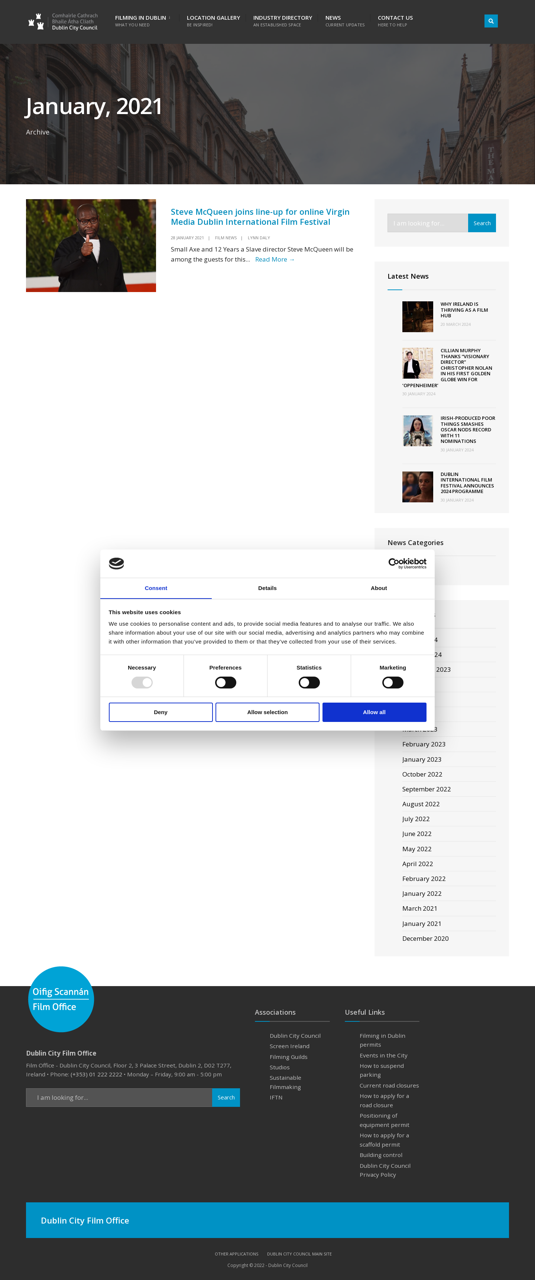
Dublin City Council (295, 1035)
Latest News (408, 276)
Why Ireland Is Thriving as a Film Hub (464, 310)
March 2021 (420, 908)
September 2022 (426, 789)
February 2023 (424, 744)
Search (482, 223)
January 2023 (422, 759)
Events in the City (384, 1055)
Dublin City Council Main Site (299, 1254)
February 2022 (424, 878)
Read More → (275, 259)
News (344, 20)
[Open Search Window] (491, 20)
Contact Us (395, 20)
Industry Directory (282, 20)
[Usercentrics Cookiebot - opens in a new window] (394, 563)
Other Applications (236, 1254)
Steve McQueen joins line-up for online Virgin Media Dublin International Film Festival (261, 216)
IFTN (276, 1097)
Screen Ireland (289, 1046)
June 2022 (417, 834)
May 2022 (417, 849)
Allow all (374, 712)
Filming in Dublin (140, 20)
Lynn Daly (259, 237)
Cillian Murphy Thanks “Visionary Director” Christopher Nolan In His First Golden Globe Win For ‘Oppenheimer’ (447, 368)
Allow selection (267, 712)
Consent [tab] (156, 588)
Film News (226, 237)
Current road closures (389, 1085)
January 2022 (422, 893)
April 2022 (417, 863)
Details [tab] (267, 588)
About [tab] (379, 588)
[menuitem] (147, 19)
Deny (161, 712)
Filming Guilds (289, 1056)
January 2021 (422, 923)
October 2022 (422, 774)
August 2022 (421, 804)
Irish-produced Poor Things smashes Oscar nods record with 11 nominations (468, 429)
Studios (280, 1067)
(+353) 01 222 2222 (96, 1074)
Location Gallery (213, 20)
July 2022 (416, 819)
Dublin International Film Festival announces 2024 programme (467, 483)
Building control (381, 1155)
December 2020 (425, 938)
